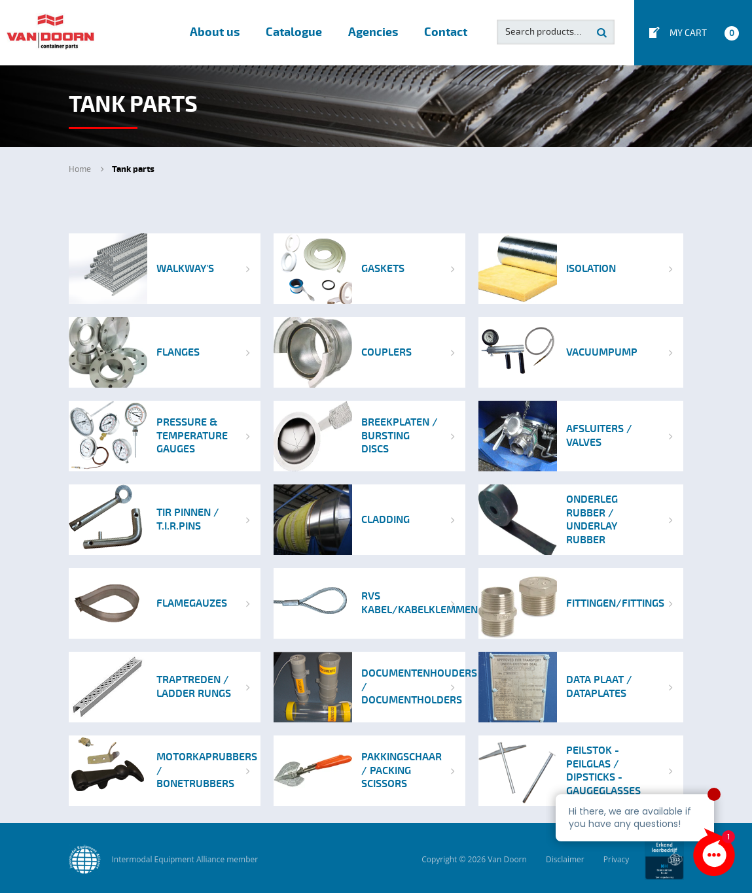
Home (80, 169)
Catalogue (294, 32)
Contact (445, 32)
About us (215, 32)
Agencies (373, 32)
